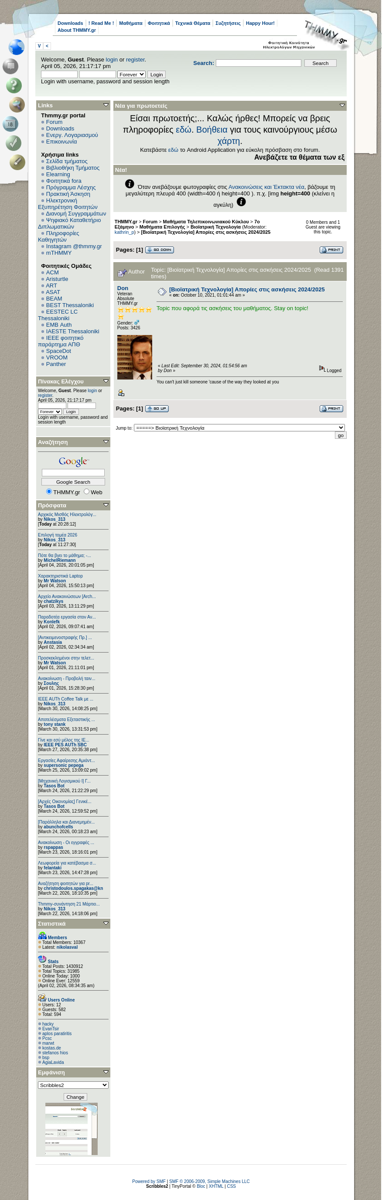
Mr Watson (55, 580)
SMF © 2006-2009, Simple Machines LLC (209, 1181)
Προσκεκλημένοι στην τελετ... (66, 658)
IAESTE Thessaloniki (72, 331)
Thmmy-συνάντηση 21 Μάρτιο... (69, 904)
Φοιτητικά (159, 23)
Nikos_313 (54, 519)
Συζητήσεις (228, 23)
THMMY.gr (126, 221)
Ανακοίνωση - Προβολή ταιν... (66, 678)
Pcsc (47, 1038)
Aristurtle (57, 279)
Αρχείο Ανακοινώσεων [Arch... (67, 596)
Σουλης (51, 683)
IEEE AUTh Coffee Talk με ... (65, 699)
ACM (52, 272)
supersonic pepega (63, 765)
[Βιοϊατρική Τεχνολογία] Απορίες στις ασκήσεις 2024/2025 (205, 232)
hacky (48, 1024)
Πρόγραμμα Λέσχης (71, 187)
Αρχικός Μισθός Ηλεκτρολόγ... (67, 514)
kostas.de (51, 1048)
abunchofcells (58, 826)
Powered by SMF (149, 1181)
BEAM (54, 298)
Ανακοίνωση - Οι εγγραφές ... (66, 842)
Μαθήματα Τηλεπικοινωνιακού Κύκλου (206, 221)
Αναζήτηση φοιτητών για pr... (65, 883)
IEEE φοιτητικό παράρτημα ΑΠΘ (61, 341)
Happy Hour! (260, 23)
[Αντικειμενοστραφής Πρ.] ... (65, 637)
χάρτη (229, 141)
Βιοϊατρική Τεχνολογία (216, 226)
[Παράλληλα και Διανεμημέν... (66, 822)
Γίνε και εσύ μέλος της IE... (63, 740)
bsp (45, 1057)
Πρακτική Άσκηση (68, 194)
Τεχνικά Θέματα (193, 23)
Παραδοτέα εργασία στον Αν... (67, 617)
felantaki (52, 867)
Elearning (58, 174)
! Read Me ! (101, 23)
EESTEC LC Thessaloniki (58, 314)
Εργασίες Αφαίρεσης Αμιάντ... (66, 760)
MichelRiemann (59, 560)
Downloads (70, 23)
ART (51, 285)
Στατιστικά (52, 923)
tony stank (54, 724)
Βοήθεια (212, 129)
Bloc (201, 1186)
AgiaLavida (53, 1062)
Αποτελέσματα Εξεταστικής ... (66, 719)
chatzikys (53, 601)
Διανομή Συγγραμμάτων (76, 213)
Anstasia (53, 642)
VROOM (57, 357)
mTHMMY (59, 253)
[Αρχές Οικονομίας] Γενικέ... (65, 801)
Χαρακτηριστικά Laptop (60, 576)
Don (122, 288)
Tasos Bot (54, 785)
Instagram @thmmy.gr (74, 246)
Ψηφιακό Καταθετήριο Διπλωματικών (69, 223)
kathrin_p (124, 232)
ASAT (53, 292)
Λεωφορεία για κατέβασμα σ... (67, 863)
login (112, 59)
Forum (54, 122)
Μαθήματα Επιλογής (162, 226)
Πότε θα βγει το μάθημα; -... (64, 555)
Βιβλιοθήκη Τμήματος (72, 167)
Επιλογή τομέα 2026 (57, 535)
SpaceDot (58, 351)
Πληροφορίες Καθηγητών (58, 236)
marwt (48, 1043)
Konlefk (52, 621)
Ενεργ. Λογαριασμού (72, 135)
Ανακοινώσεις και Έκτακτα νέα (266, 187)
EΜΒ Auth (59, 324)
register (135, 59)
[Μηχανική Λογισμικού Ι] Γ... (64, 781)
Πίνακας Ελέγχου (61, 381)
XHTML (216, 1186)
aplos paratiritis (57, 1033)
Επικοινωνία (61, 141)
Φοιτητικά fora (64, 181)
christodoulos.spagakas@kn (73, 888)
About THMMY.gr (77, 30)
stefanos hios (55, 1052)
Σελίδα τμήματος (67, 161)
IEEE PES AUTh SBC (65, 744)
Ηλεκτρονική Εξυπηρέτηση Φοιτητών (68, 203)
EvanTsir (50, 1028)
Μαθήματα (130, 23)
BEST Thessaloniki (70, 305)
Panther (56, 364)
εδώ (183, 129)
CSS (231, 1186)
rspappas (53, 847)
